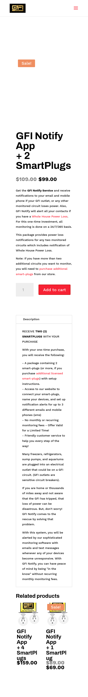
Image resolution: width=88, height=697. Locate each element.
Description (31, 319)
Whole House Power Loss (49, 216)
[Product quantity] (25, 290)
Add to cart (54, 289)
